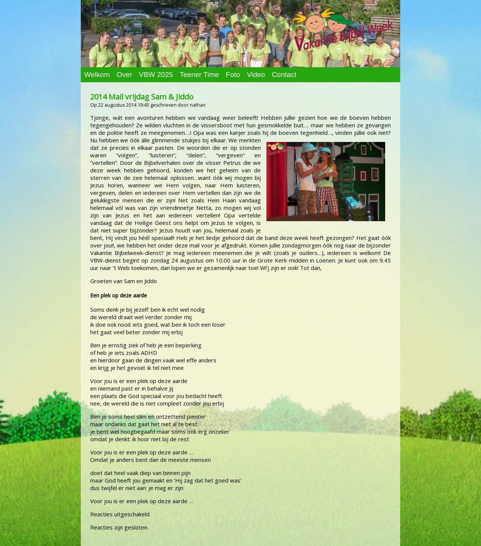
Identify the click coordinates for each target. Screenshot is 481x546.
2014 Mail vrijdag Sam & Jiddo (142, 97)
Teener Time (199, 74)
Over (124, 74)
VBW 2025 (156, 74)
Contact (284, 74)
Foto (233, 74)
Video (256, 74)
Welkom (97, 74)
